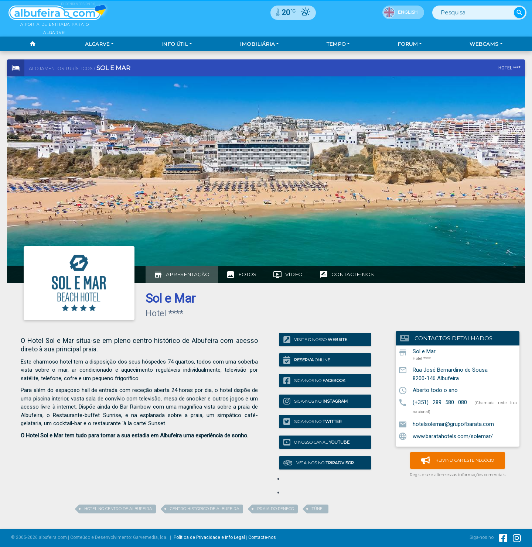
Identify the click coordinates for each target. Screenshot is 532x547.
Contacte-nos (262, 537)
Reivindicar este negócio (457, 460)
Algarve (97, 44)
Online (306, 360)
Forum (408, 44)
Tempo (336, 44)
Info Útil (174, 44)
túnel (318, 508)
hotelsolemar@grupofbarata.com (453, 424)
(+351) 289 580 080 (440, 402)
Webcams (484, 44)
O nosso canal (316, 442)
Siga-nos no (314, 381)
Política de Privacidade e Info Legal (209, 537)
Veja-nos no (318, 463)
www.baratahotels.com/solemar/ (453, 436)
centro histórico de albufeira (204, 508)
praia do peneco (275, 508)
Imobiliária (257, 44)
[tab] (182, 274)
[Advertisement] (170, 173)
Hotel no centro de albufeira (118, 508)
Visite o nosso (315, 339)
